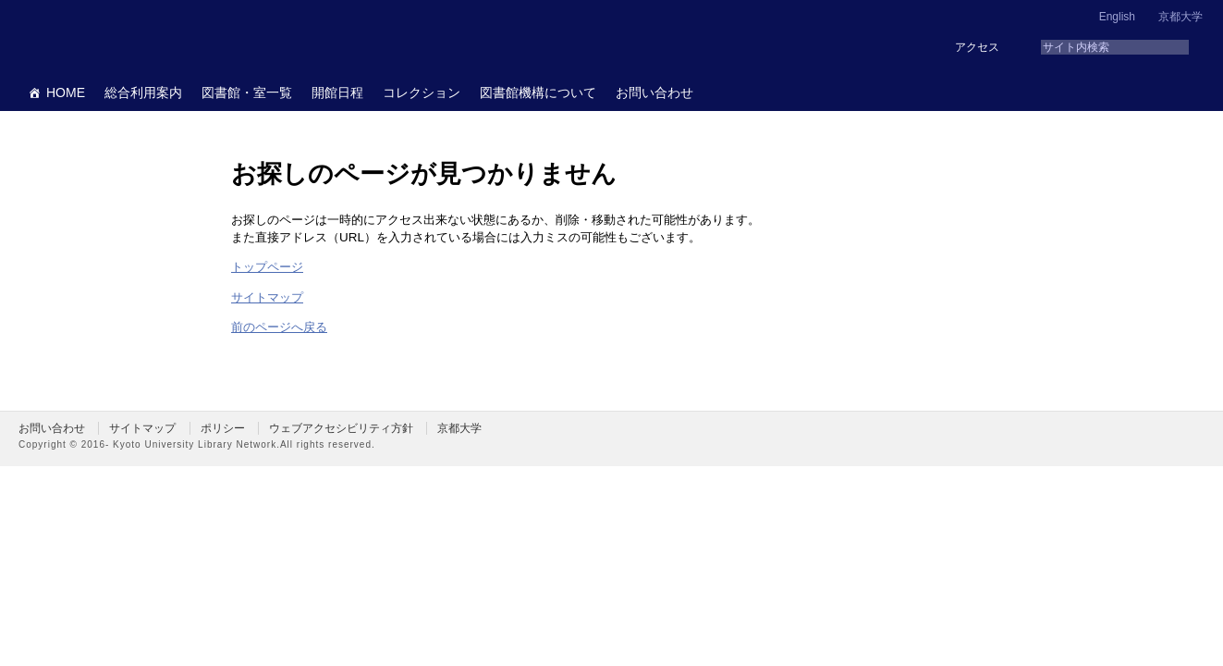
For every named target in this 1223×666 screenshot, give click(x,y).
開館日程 (337, 92)
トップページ (267, 267)
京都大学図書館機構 (161, 37)
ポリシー (223, 428)
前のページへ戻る (279, 327)
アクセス (977, 47)
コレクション (421, 92)
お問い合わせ (654, 92)
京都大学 (1180, 16)
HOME (65, 92)
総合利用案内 (143, 92)
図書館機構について (538, 92)
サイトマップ (267, 297)
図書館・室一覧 (247, 92)
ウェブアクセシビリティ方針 (341, 428)
